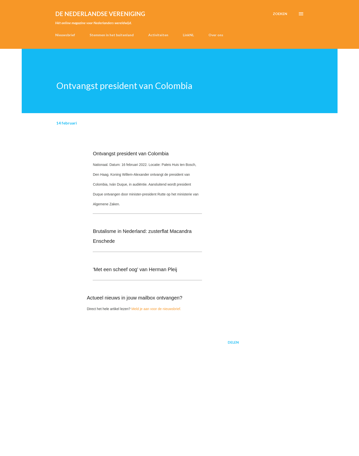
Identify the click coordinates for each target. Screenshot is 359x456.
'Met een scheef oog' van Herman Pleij (135, 269)
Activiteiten (158, 35)
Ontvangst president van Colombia (131, 153)
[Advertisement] (139, 386)
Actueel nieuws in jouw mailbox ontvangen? (134, 297)
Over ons (215, 35)
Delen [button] (233, 342)
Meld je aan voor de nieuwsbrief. (156, 309)
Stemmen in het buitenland (112, 35)
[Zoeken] (280, 14)
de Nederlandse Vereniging (100, 13)
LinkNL (188, 35)
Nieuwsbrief (65, 35)
